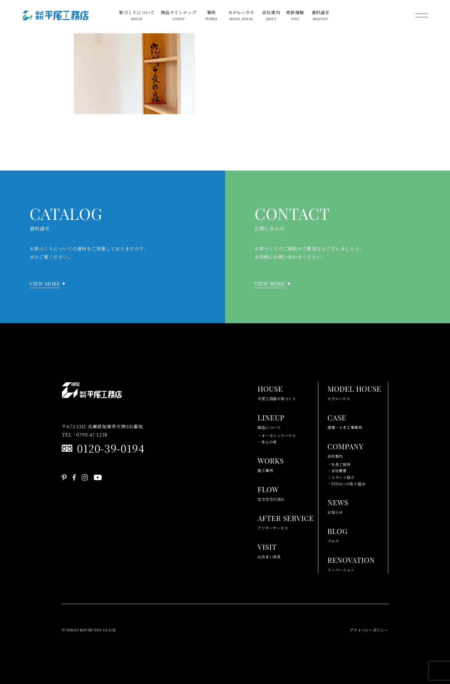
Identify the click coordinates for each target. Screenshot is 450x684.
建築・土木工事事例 (344, 420)
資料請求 (321, 15)
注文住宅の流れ (271, 492)
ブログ (337, 534)
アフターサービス (286, 521)
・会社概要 (337, 470)
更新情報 (295, 15)
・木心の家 (267, 441)
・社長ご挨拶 (339, 464)
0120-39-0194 (110, 448)
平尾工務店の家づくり (277, 391)
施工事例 (271, 463)
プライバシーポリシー (369, 630)
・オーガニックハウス (277, 435)
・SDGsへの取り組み (346, 483)
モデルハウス (241, 15)
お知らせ (337, 505)
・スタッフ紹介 (340, 477)
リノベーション (351, 562)
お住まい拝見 (269, 549)
